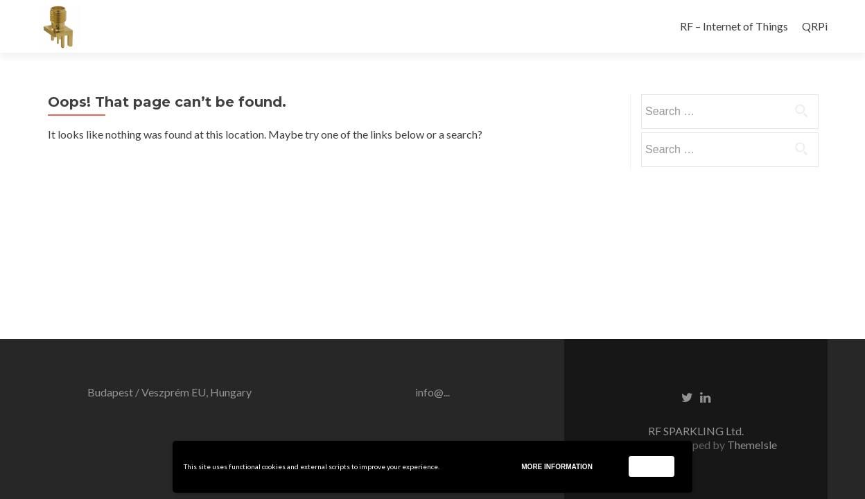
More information (557, 467)
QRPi (815, 26)
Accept (651, 466)
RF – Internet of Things (734, 26)
